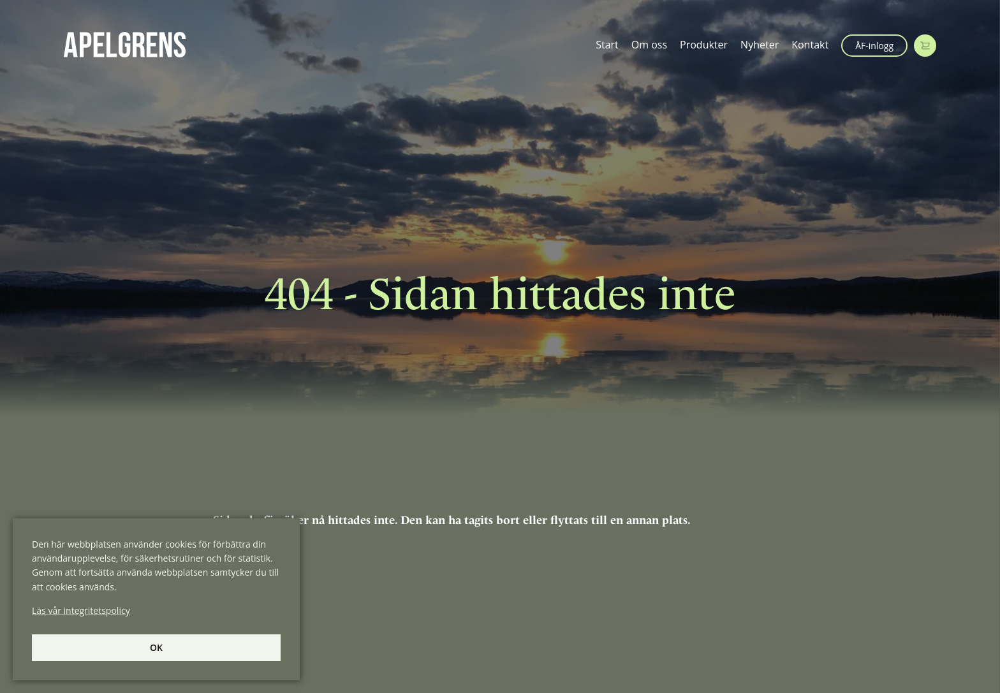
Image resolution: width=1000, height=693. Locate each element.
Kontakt (809, 45)
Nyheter (759, 45)
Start (607, 45)
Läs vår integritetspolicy (81, 610)
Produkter (704, 45)
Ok (156, 647)
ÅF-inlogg (874, 46)
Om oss (649, 45)
